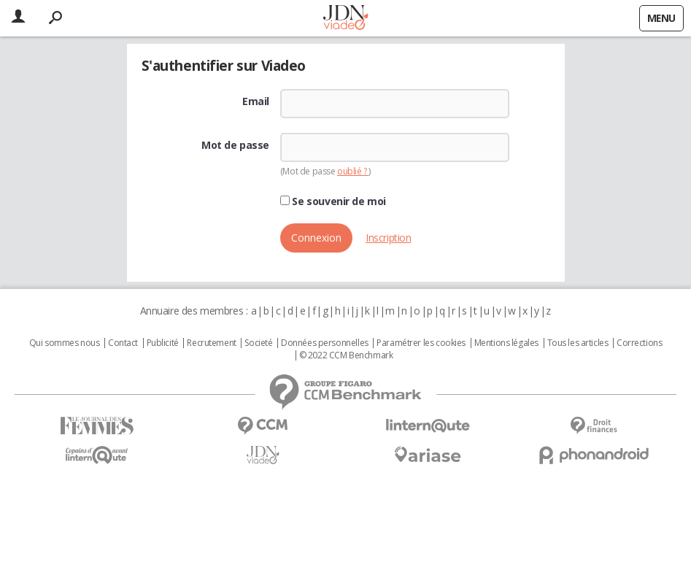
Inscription (388, 238)
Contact (123, 343)
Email (255, 101)
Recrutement (211, 343)
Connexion (316, 238)
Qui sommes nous (64, 343)
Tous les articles (578, 343)
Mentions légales (506, 343)
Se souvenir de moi (333, 201)
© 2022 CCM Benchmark (346, 355)
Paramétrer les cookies (421, 343)
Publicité (163, 343)
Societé (258, 343)
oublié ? (352, 171)
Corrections (639, 343)
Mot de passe (235, 145)
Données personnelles (324, 343)
